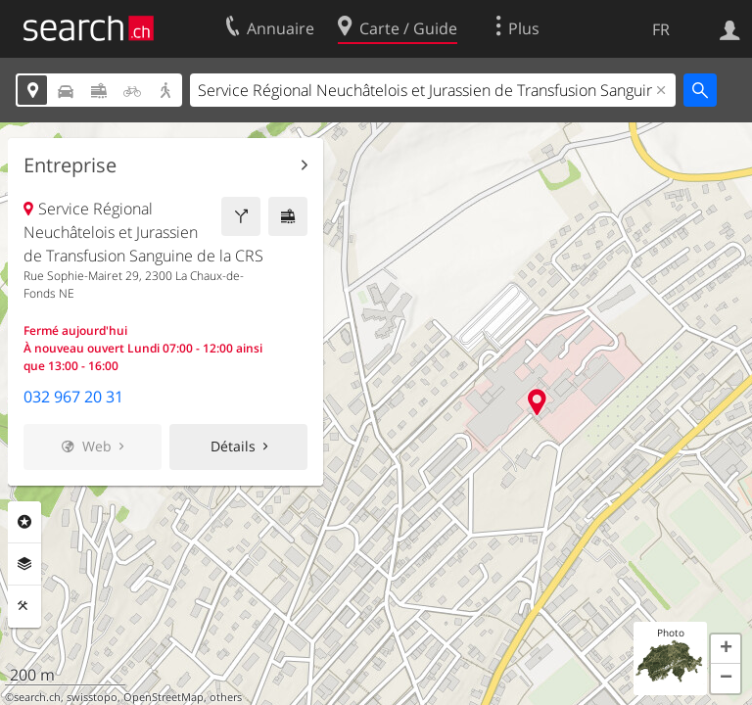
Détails (233, 446)
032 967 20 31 (73, 396)
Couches (24, 564)
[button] (725, 649)
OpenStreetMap (163, 697)
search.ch (37, 697)
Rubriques (24, 521)
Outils (24, 606)
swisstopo (92, 697)
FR (661, 29)
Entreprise (70, 165)
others (226, 697)
